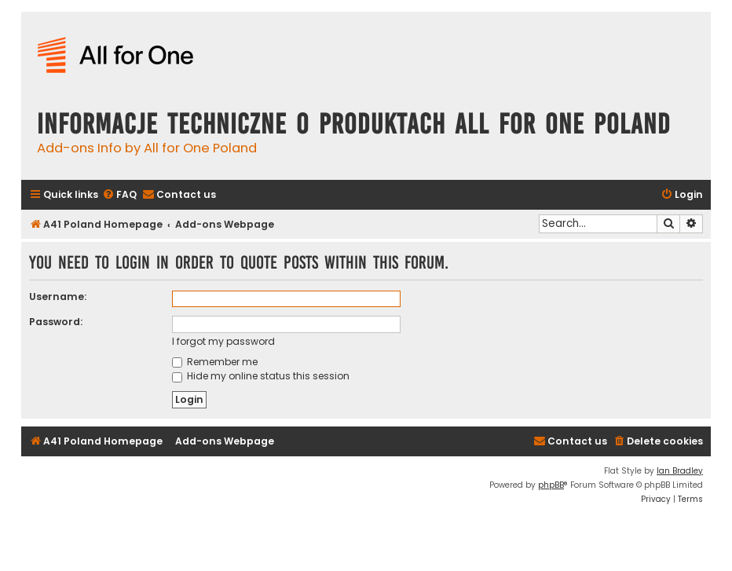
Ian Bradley (680, 471)
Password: (55, 321)
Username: (57, 296)
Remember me (215, 361)
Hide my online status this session (261, 375)
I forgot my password (223, 341)
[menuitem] (119, 195)
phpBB (551, 485)
